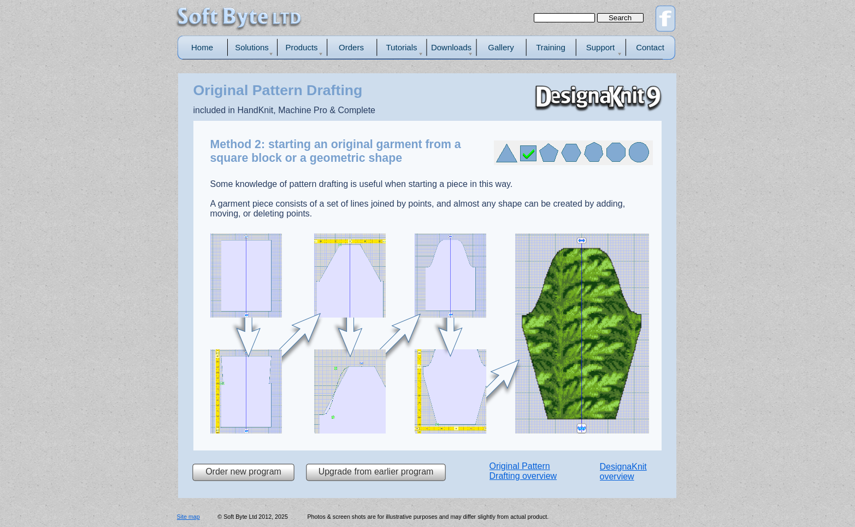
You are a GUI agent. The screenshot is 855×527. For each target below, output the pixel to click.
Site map (188, 516)
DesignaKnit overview (623, 471)
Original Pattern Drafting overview (523, 471)
